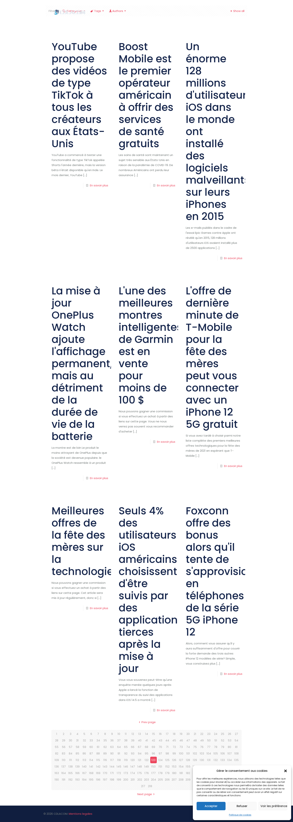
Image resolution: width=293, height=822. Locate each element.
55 (56, 747)
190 (57, 780)
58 (77, 747)
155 (188, 766)
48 (195, 740)
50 (209, 740)
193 (77, 780)
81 (236, 747)
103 (202, 753)
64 (119, 747)
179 (167, 773)
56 (63, 747)
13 (139, 734)
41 (146, 740)
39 (132, 740)
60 (91, 747)
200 (125, 780)
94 (139, 753)
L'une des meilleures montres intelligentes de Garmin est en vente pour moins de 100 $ (150, 345)
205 (160, 780)
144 (112, 766)
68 (146, 747)
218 (150, 786)
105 (215, 753)
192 (70, 780)
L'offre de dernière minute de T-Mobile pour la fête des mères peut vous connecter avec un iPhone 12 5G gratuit (212, 357)
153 (174, 766)
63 (112, 747)
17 (167, 734)
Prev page (147, 722)
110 (63, 760)
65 (126, 747)
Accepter (211, 806)
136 (57, 766)
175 (139, 773)
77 (208, 747)
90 (112, 753)
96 (153, 753)
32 (84, 740)
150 (153, 766)
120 (133, 760)
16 (160, 734)
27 (236, 734)
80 (229, 747)
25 (222, 734)
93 (132, 753)
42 (153, 740)
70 (160, 747)
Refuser (242, 806)
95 (146, 753)
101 (188, 753)
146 (126, 766)
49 (202, 740)
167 (84, 773)
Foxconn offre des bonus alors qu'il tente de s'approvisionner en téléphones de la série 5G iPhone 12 (228, 571)
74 (188, 747)
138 (70, 766)
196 (98, 780)
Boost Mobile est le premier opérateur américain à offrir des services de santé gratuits (146, 95)
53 (229, 740)
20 (188, 734)
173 (126, 773)
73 (181, 747)
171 (112, 773)
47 (188, 740)
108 (236, 753)
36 (112, 740)
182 (188, 773)
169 (98, 773)
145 (119, 766)
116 (105, 760)
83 (63, 753)
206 (167, 780)
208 (181, 780)
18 (174, 734)
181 (181, 773)
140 (84, 766)
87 (91, 753)
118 (119, 760)
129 (195, 760)
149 (146, 766)
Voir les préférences (273, 806)
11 (126, 734)
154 (181, 766)
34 (98, 740)
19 (181, 734)
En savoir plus (99, 185)
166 (77, 773)
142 (98, 766)
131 (209, 760)
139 (77, 766)
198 (112, 780)
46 (181, 740)
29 (63, 740)
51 (215, 740)
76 (201, 747)
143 (105, 766)
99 (174, 753)
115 (98, 760)
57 (70, 747)
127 (181, 760)
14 (146, 734)
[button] (285, 771)
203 (146, 780)
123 (153, 760)
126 (174, 760)
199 (119, 780)
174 (132, 773)
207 (174, 780)
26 (229, 734)
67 (139, 747)
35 (105, 740)
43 (160, 740)
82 (56, 753)
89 (105, 753)
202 (139, 780)
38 (125, 740)
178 (160, 773)
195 (91, 780)
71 (167, 747)
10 (119, 734)
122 (147, 760)
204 (153, 780)
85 (77, 753)
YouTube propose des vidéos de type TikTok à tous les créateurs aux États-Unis (79, 95)
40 (139, 740)
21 (195, 734)
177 (153, 773)
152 (167, 766)
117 (112, 760)
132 (216, 760)
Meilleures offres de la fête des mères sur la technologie (82, 541)
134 (229, 760)
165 (70, 773)
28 (56, 740)
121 (139, 760)
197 (105, 780)
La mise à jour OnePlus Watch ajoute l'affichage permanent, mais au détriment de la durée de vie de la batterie (82, 363)
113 (84, 760)
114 (91, 760)
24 (215, 734)
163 (57, 773)
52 (222, 740)
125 (167, 760)
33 (91, 740)
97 (160, 753)
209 (188, 780)
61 (98, 747)
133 (222, 760)
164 (63, 773)
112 (77, 760)
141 (91, 766)
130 (202, 760)
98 (167, 753)
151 (160, 766)
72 (174, 747)
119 (126, 760)
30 (70, 740)
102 (195, 753)
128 (188, 760)
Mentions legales (80, 814)
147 (132, 766)
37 (119, 740)
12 (133, 734)
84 (70, 753)
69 (153, 747)
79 (222, 747)
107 (229, 753)
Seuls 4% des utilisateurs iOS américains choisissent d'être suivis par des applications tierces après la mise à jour (151, 590)
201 (133, 780)
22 (201, 734)
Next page (146, 794)
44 (167, 740)
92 (125, 753)
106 (222, 753)
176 (146, 773)
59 (84, 747)
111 (70, 760)
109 (57, 760)
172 (119, 773)
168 (91, 773)
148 (139, 766)
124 (160, 760)
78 (215, 747)
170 (105, 773)
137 (63, 766)
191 (63, 780)
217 (143, 786)
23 (208, 734)
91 (119, 753)
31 (77, 740)
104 (208, 753)
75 (195, 747)
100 (181, 753)
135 (236, 760)
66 (132, 747)
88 (98, 753)
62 (105, 747)
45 (174, 740)
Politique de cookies (240, 814)
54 (236, 740)
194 (84, 780)
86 (84, 753)
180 (174, 773)
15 (153, 734)
